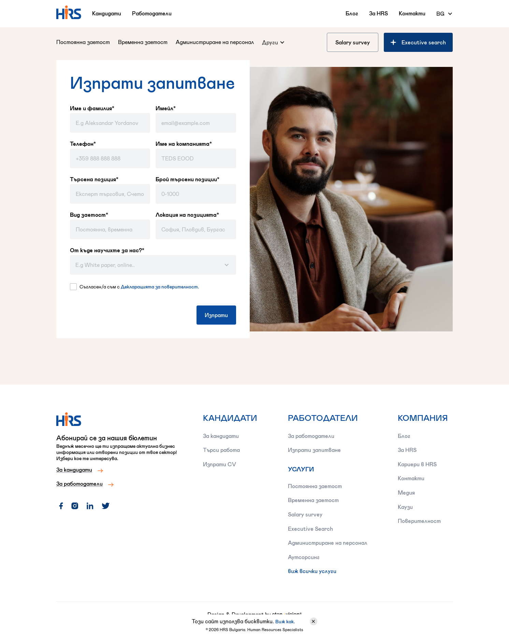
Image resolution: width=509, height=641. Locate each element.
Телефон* (83, 143)
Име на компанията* (184, 143)
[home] (68, 12)
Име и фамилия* (92, 108)
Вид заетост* (89, 214)
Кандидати (106, 13)
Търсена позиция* (94, 179)
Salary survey (352, 42)
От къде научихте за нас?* (107, 250)
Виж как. (285, 621)
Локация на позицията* (187, 214)
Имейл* (166, 108)
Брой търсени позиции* (187, 179)
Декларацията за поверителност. (160, 286)
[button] (444, 13)
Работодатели (152, 13)
